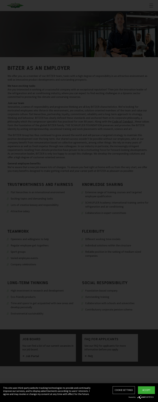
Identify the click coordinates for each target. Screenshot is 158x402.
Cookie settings (124, 390)
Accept (146, 390)
